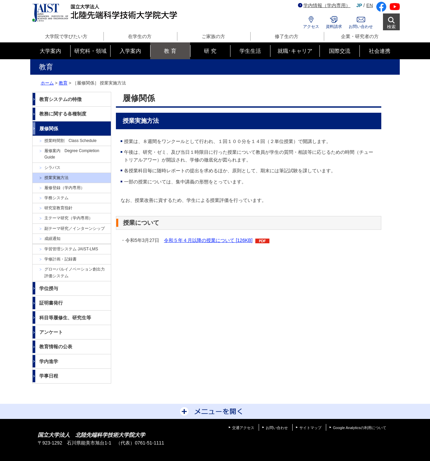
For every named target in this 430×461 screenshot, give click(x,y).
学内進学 (48, 361)
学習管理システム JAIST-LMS (71, 249)
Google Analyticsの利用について (359, 428)
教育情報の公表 (55, 346)
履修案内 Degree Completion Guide (71, 153)
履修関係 (48, 128)
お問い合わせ (361, 26)
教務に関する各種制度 (62, 113)
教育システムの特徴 (60, 99)
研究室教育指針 (58, 208)
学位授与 (48, 288)
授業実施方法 (56, 177)
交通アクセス (243, 428)
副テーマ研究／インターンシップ (74, 228)
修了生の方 (286, 36)
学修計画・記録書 (60, 259)
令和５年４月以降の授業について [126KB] (208, 240)
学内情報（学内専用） (324, 5)
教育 (63, 82)
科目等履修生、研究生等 (65, 317)
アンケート (51, 332)
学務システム (56, 198)
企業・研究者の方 (360, 36)
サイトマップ (310, 428)
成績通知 (52, 238)
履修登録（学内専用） (64, 187)
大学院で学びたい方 (66, 36)
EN (370, 5)
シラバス (52, 167)
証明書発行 (51, 303)
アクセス (311, 26)
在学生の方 (140, 36)
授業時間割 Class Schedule (70, 140)
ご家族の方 (213, 36)
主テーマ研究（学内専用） (68, 218)
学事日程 (48, 376)
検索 (391, 26)
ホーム (47, 82)
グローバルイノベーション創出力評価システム (74, 272)
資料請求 (334, 26)
